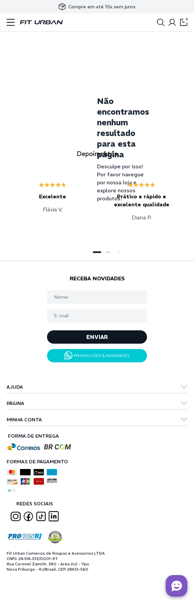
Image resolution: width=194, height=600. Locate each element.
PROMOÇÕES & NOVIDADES (97, 355)
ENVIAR (97, 337)
